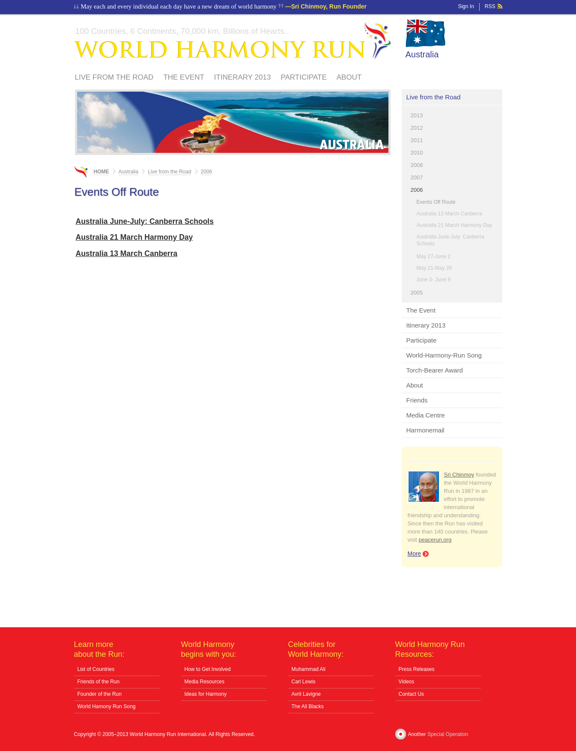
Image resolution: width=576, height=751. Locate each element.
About (349, 77)
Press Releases (417, 669)
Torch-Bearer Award (434, 370)
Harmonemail (425, 430)
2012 (417, 128)
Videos (406, 682)
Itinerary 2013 (242, 77)
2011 (417, 140)
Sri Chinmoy (459, 474)
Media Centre (425, 415)
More (414, 553)
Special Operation (447, 734)
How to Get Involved (208, 669)
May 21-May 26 (434, 268)
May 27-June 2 (434, 256)
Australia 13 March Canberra (449, 214)
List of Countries (96, 669)
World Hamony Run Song (107, 706)
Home (101, 172)
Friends (417, 400)
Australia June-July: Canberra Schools (450, 240)
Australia (422, 54)
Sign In (466, 6)
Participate (303, 77)
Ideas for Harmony (206, 694)
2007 (417, 177)
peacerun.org (435, 539)
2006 (417, 190)
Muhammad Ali (308, 669)
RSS (490, 6)
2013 (417, 115)
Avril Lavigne (306, 694)
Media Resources (204, 682)
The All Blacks (308, 706)
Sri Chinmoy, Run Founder (329, 6)
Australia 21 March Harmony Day (454, 225)
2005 (417, 292)
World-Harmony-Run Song (444, 355)
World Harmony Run (233, 41)
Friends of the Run (99, 682)
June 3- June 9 (434, 280)
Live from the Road (114, 77)
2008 (417, 165)
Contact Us (411, 694)
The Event (183, 77)
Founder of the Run (100, 694)
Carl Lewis (304, 682)
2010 (417, 152)
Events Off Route (436, 202)
